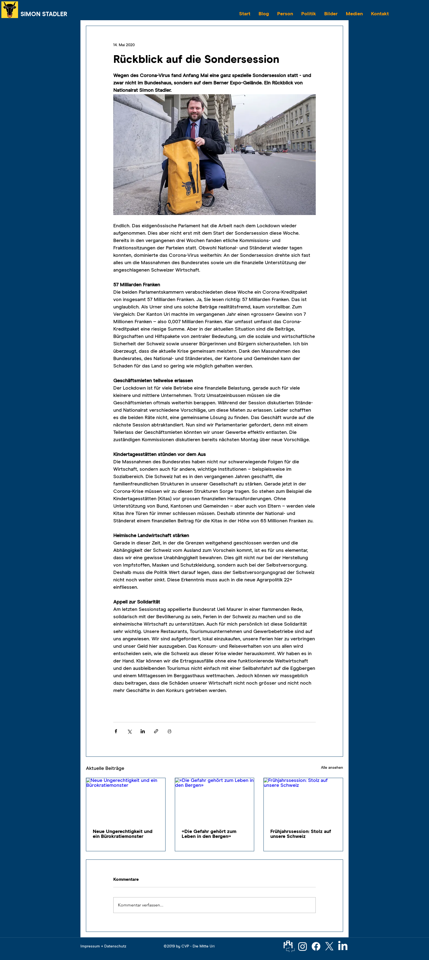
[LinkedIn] (343, 946)
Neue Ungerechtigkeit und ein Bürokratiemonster (122, 834)
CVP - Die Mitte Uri (198, 946)
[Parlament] (289, 946)
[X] (329, 946)
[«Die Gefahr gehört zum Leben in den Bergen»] (214, 800)
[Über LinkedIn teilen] (142, 731)
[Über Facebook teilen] (115, 731)
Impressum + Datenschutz (103, 946)
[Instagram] (302, 946)
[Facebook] (316, 946)
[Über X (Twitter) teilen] (129, 731)
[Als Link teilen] (156, 731)
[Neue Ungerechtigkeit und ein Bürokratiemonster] (125, 800)
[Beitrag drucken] (169, 731)
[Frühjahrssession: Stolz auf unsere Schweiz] (303, 800)
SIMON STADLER (44, 14)
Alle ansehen (332, 768)
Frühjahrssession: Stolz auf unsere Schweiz (300, 834)
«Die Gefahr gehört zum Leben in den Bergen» (209, 834)
